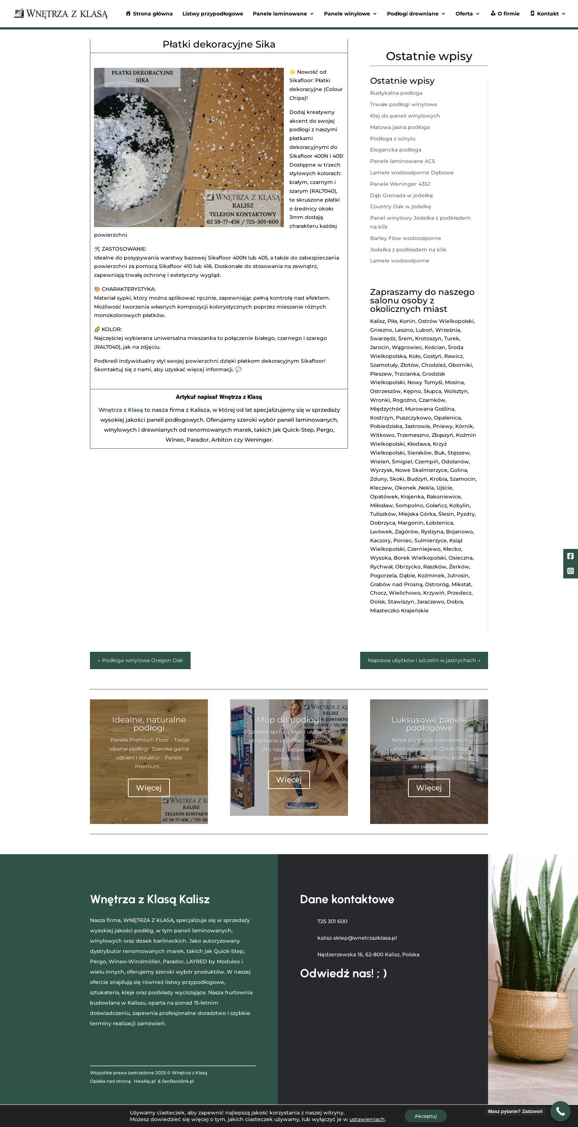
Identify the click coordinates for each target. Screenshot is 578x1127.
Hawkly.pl (145, 1081)
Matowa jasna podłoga (400, 127)
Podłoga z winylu (392, 138)
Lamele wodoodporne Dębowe (412, 172)
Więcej (149, 787)
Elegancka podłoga (395, 149)
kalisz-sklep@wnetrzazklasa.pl (357, 938)
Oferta (464, 14)
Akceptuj (426, 1115)
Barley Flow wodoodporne (405, 238)
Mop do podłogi (289, 720)
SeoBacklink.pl (178, 1081)
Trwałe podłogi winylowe (403, 104)
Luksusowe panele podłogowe (429, 724)
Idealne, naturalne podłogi (149, 724)
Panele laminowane (280, 14)
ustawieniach (365, 1119)
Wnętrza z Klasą (120, 409)
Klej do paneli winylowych (405, 115)
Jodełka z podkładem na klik (408, 249)
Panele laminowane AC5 (402, 161)
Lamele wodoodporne (399, 260)
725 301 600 (332, 921)
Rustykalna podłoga (396, 93)
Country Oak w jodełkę (400, 206)
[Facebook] (570, 557)
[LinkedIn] (570, 571)
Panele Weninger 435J (400, 184)
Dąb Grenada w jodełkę (401, 195)
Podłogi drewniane (413, 14)
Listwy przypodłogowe (212, 14)
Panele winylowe (347, 14)
